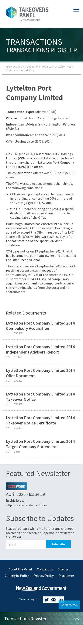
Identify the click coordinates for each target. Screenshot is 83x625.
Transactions (14, 66)
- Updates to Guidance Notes (26, 505)
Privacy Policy (44, 575)
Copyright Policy (17, 575)
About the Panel (20, 569)
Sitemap (64, 569)
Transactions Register (38, 66)
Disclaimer (66, 575)
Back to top (69, 605)
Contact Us (45, 569)
